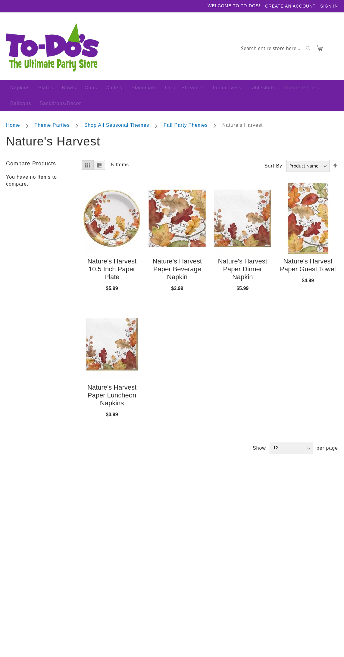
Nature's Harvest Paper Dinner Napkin (242, 271)
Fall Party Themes (186, 126)
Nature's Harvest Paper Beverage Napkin (177, 271)
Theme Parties (53, 126)
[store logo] (53, 50)
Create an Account (290, 6)
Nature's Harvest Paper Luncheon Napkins (111, 397)
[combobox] (275, 50)
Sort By (273, 167)
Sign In (329, 6)
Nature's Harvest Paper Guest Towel (308, 267)
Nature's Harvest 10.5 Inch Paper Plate (111, 271)
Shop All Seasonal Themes (117, 126)
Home (14, 126)
